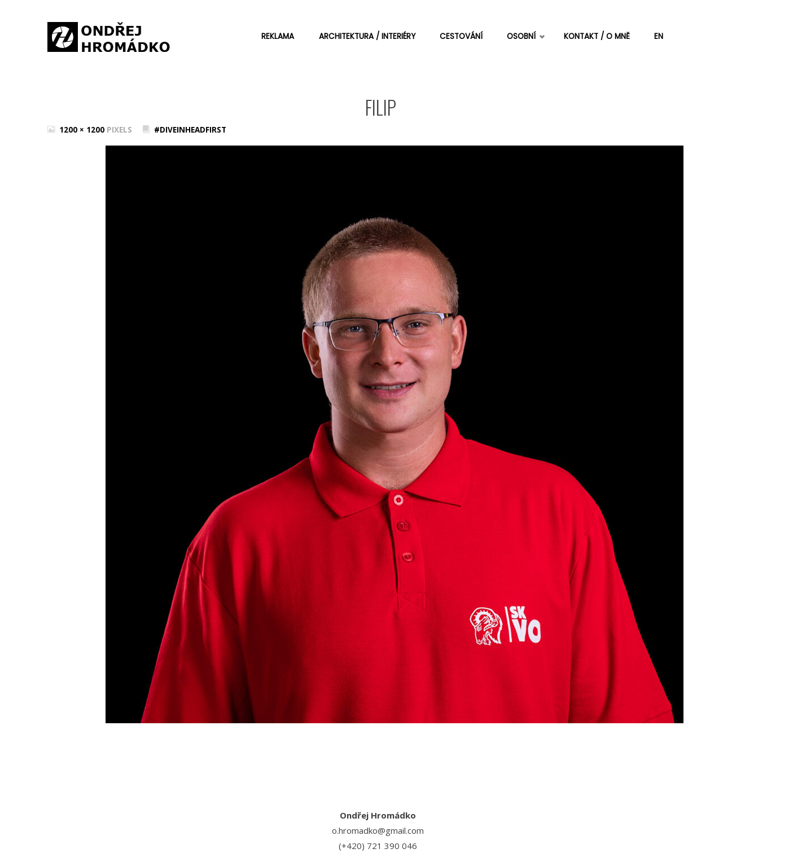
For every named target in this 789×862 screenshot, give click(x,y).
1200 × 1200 (83, 130)
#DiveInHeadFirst (190, 130)
